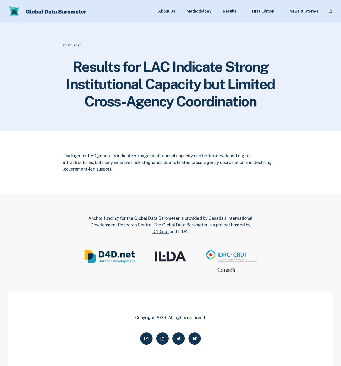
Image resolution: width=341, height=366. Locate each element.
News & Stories (303, 11)
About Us (166, 11)
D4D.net (160, 231)
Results (230, 11)
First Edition (263, 11)
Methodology (199, 11)
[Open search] (330, 11)
